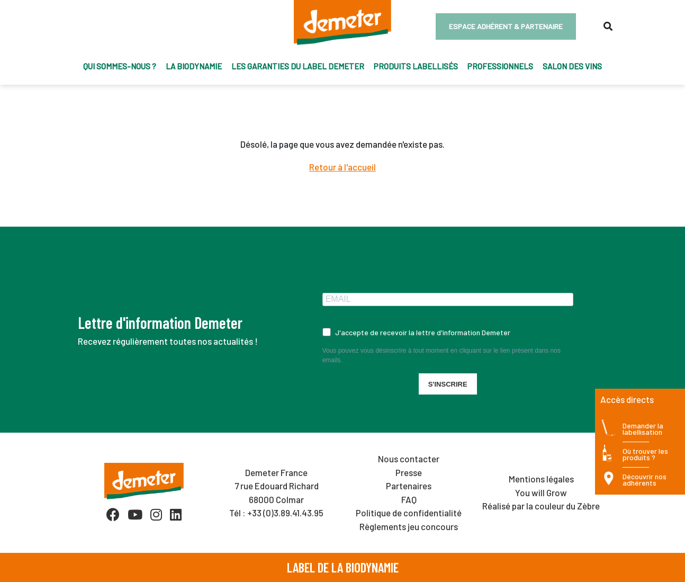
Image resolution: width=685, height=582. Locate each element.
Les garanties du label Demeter (297, 66)
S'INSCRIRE (447, 384)
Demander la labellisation (643, 429)
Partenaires (408, 485)
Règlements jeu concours (408, 526)
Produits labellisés (416, 66)
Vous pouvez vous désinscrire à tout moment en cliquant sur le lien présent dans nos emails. (441, 355)
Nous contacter (408, 458)
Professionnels (500, 66)
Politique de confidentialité (409, 512)
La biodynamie (194, 66)
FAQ (409, 499)
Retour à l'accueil (342, 167)
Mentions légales (541, 478)
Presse (408, 472)
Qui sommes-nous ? (119, 66)
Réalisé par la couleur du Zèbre (541, 505)
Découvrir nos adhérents (644, 480)
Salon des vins (572, 66)
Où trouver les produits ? (645, 454)
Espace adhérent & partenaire (506, 26)
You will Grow (541, 492)
